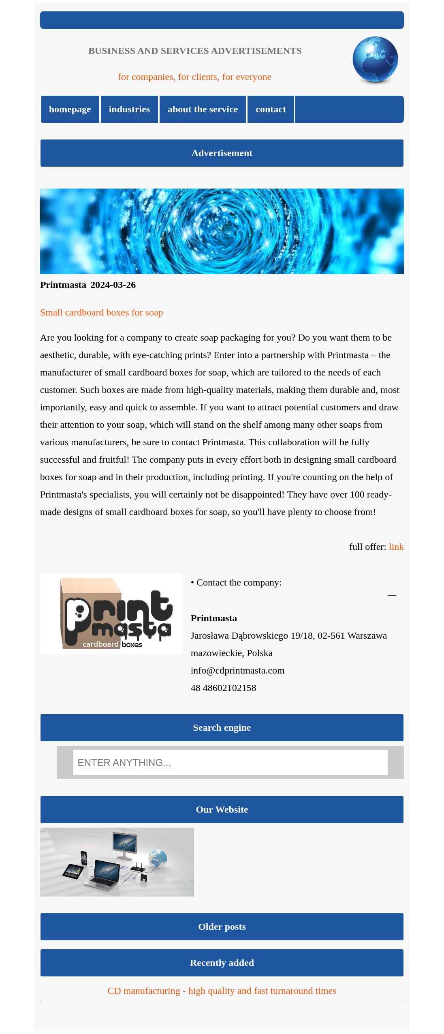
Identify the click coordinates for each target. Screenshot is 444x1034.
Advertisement (222, 153)
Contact (271, 109)
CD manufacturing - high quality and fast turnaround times (221, 990)
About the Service (203, 109)
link (396, 546)
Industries (129, 109)
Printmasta (63, 284)
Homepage (70, 109)
